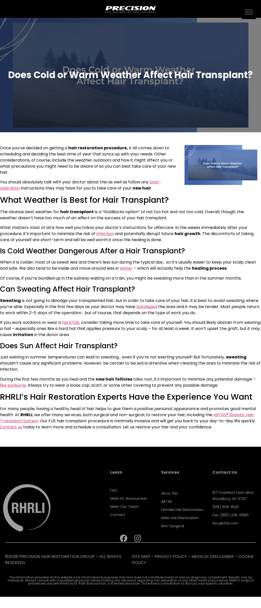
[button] (249, 12)
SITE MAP (141, 562)
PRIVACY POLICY (171, 562)
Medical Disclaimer (212, 562)
